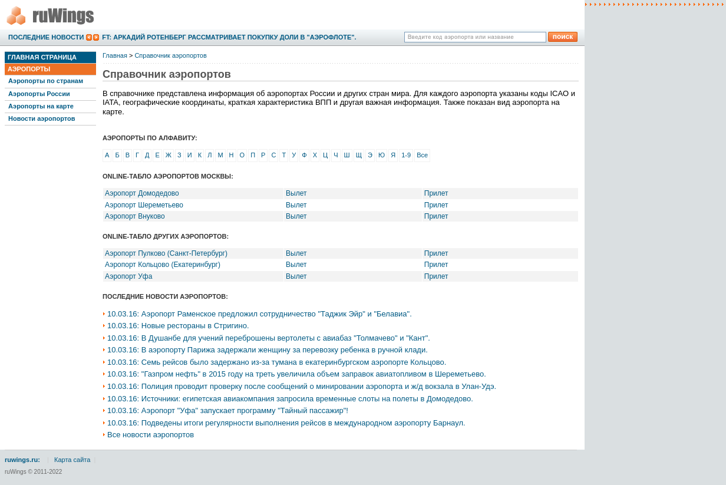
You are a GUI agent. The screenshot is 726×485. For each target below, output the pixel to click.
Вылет (296, 193)
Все (422, 155)
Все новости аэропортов (150, 434)
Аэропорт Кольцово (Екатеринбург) (162, 264)
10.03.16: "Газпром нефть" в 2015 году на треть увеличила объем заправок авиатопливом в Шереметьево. (296, 373)
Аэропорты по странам (45, 80)
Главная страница (42, 57)
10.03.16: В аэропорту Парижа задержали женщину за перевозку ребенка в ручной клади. (267, 349)
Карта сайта (72, 459)
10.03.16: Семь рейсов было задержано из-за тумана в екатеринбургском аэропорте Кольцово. (276, 362)
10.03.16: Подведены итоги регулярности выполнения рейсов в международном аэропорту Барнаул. (286, 422)
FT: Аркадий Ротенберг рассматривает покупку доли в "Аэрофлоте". (229, 37)
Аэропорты (29, 68)
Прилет (436, 193)
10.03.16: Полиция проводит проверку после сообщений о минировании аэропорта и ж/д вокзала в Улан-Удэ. (301, 386)
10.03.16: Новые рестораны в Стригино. (178, 325)
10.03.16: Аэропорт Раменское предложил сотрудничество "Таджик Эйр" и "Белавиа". (259, 313)
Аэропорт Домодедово (142, 193)
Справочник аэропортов (170, 55)
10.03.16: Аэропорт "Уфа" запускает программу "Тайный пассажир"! (227, 410)
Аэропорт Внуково (135, 216)
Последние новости (46, 37)
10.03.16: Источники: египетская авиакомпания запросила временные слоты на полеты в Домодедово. (290, 398)
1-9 (406, 155)
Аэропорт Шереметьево (144, 205)
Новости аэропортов (41, 118)
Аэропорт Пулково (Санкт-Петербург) (166, 253)
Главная (115, 55)
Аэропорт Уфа (128, 276)
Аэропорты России (39, 93)
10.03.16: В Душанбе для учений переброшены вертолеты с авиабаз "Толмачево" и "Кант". (268, 338)
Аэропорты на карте (41, 106)
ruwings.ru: (22, 459)
